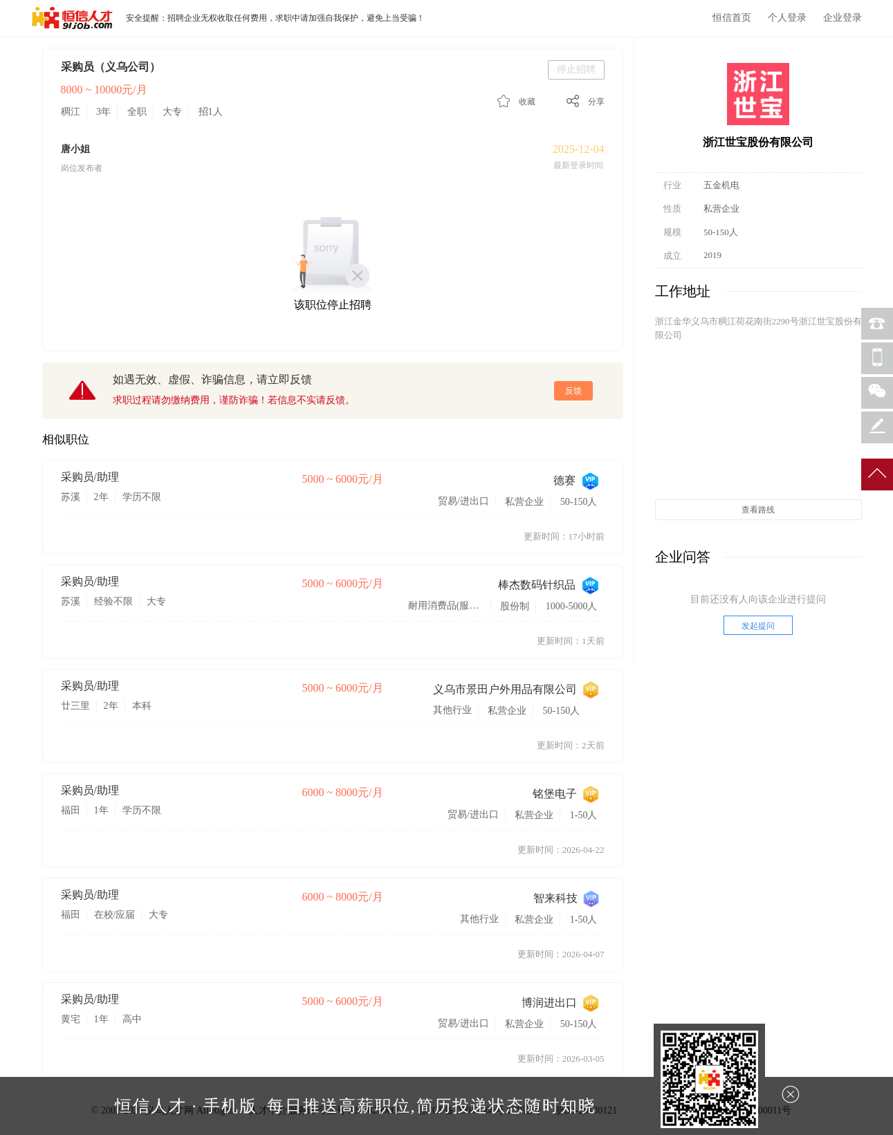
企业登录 (842, 17)
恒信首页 (731, 17)
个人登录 (787, 17)
